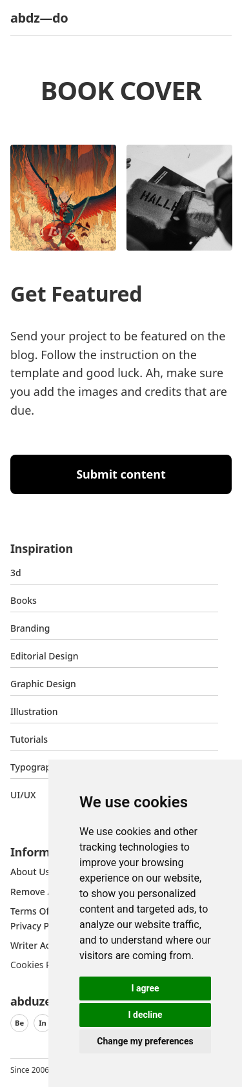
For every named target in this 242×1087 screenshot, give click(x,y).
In (42, 1023)
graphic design (43, 684)
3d (15, 572)
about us (30, 871)
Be (19, 1023)
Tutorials (29, 739)
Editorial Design (44, 656)
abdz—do (39, 17)
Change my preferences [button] (145, 1041)
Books (23, 600)
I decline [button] (145, 1014)
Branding (30, 628)
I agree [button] (145, 988)
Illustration (34, 711)
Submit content (121, 474)
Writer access (39, 945)
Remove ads (36, 891)
